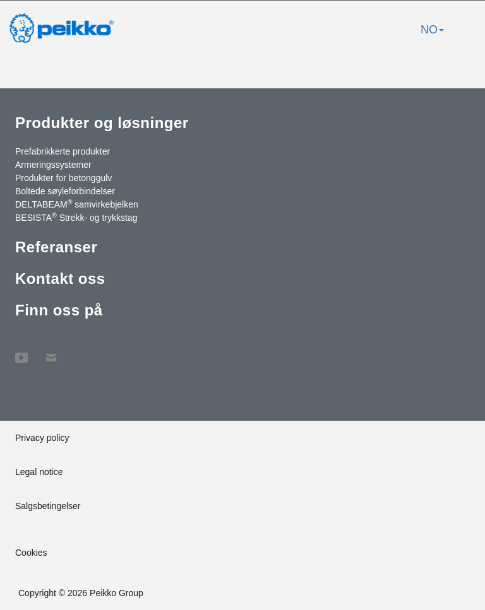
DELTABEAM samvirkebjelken (76, 203)
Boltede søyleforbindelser (65, 191)
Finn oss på (59, 310)
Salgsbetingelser (48, 506)
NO (432, 29)
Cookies (31, 553)
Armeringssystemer (53, 165)
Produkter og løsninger (102, 122)
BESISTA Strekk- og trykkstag (76, 217)
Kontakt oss (60, 278)
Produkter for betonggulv (63, 178)
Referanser (56, 246)
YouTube (21, 351)
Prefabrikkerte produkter (62, 151)
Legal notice (39, 472)
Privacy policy (42, 438)
